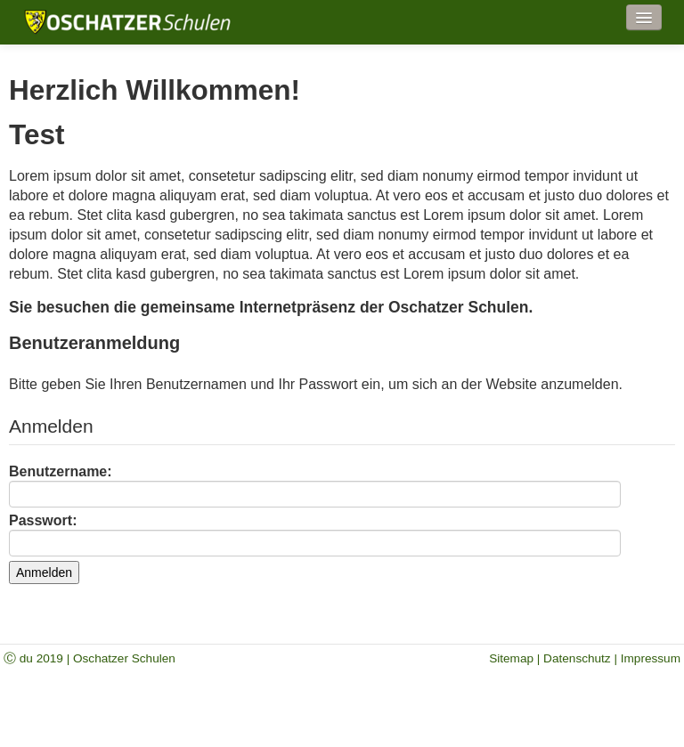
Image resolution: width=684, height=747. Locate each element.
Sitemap (511, 658)
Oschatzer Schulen (124, 658)
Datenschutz (577, 658)
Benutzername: (315, 485)
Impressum (650, 658)
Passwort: (315, 534)
